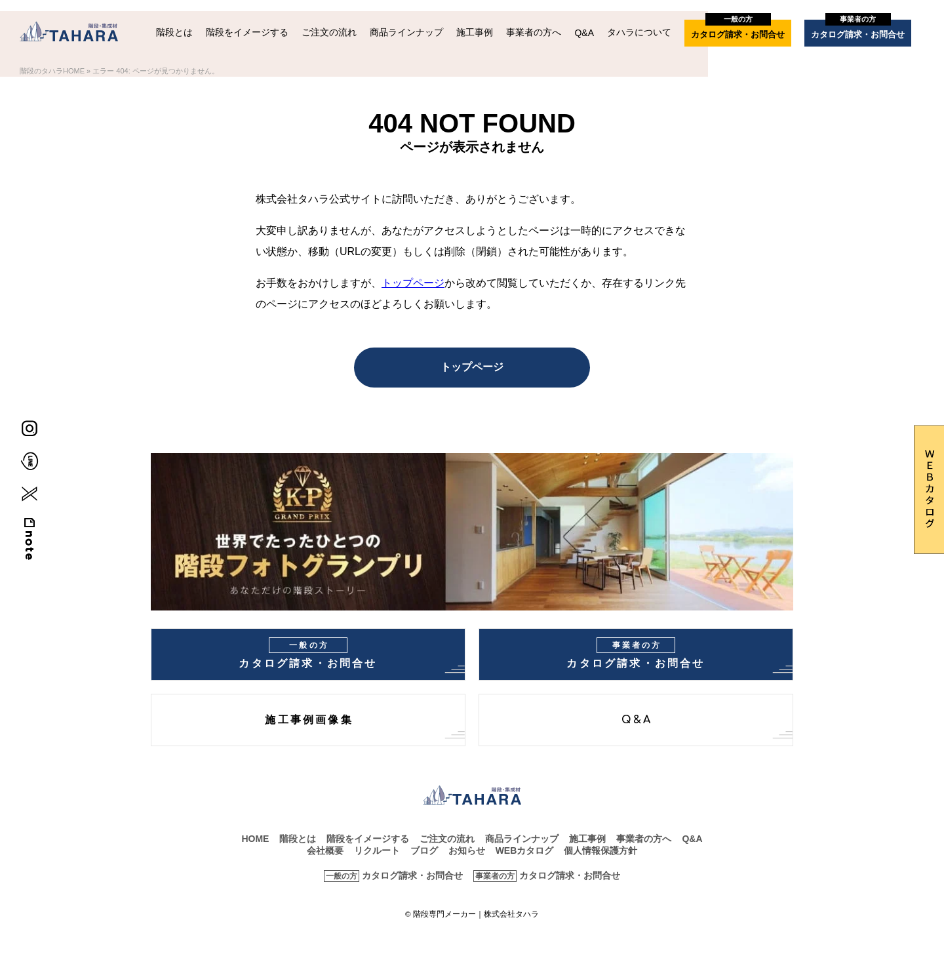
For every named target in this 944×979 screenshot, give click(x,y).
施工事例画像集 (309, 720)
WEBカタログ (525, 850)
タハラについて (639, 32)
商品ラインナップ (406, 32)
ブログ (424, 850)
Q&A (584, 33)
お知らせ (466, 850)
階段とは (174, 32)
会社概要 (325, 850)
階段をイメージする (247, 32)
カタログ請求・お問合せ (738, 29)
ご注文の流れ (329, 32)
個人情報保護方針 (600, 850)
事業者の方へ (533, 32)
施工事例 (474, 32)
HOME (255, 838)
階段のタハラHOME (52, 71)
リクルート (377, 850)
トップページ (413, 283)
